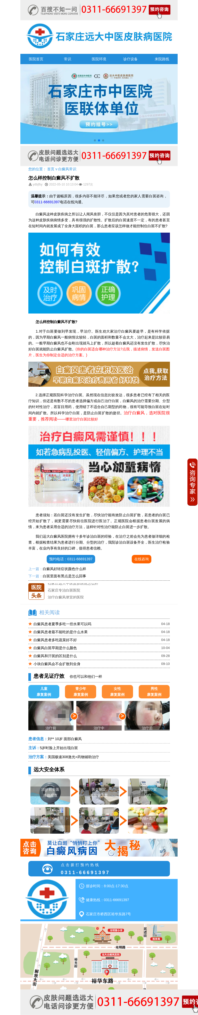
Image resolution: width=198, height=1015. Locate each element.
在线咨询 (141, 559)
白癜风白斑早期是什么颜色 (55, 648)
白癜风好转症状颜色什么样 (64, 569)
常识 (67, 59)
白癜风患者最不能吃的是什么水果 (61, 632)
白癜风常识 (67, 169)
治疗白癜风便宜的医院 (66, 597)
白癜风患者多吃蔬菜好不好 (55, 640)
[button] (95, 140)
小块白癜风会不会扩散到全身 (57, 664)
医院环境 (99, 59)
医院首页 (36, 59)
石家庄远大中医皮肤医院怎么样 (73, 583)
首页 (50, 169)
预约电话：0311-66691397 (71, 559)
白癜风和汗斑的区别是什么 (55, 656)
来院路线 (162, 59)
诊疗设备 (130, 59)
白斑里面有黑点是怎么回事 (64, 576)
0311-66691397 (47, 202)
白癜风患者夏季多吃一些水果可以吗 (62, 624)
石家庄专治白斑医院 (64, 590)
